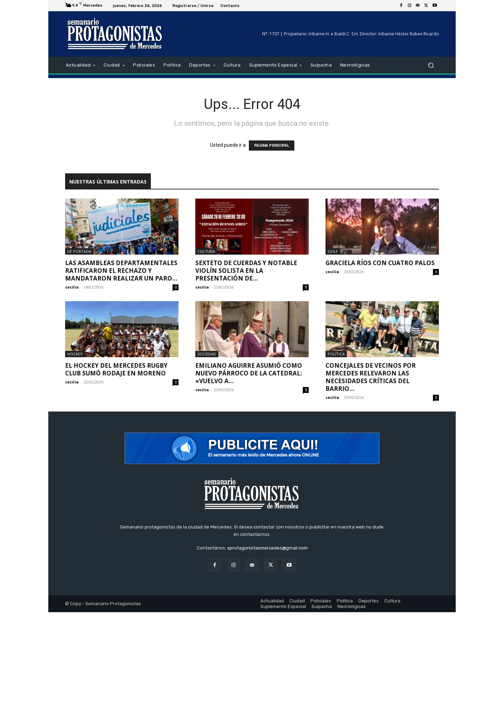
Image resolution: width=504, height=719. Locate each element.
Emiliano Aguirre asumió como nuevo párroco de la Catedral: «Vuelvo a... (248, 373)
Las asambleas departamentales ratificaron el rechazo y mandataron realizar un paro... (121, 270)
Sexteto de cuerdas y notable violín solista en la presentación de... (246, 270)
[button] (430, 65)
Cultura (206, 251)
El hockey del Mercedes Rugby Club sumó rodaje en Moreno (116, 369)
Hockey (75, 354)
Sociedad (206, 354)
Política (336, 354)
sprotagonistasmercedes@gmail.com (267, 548)
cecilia (72, 287)
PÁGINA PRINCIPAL (271, 145)
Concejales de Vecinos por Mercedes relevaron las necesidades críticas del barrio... (371, 377)
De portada (79, 251)
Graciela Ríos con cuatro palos (380, 263)
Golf (333, 251)
